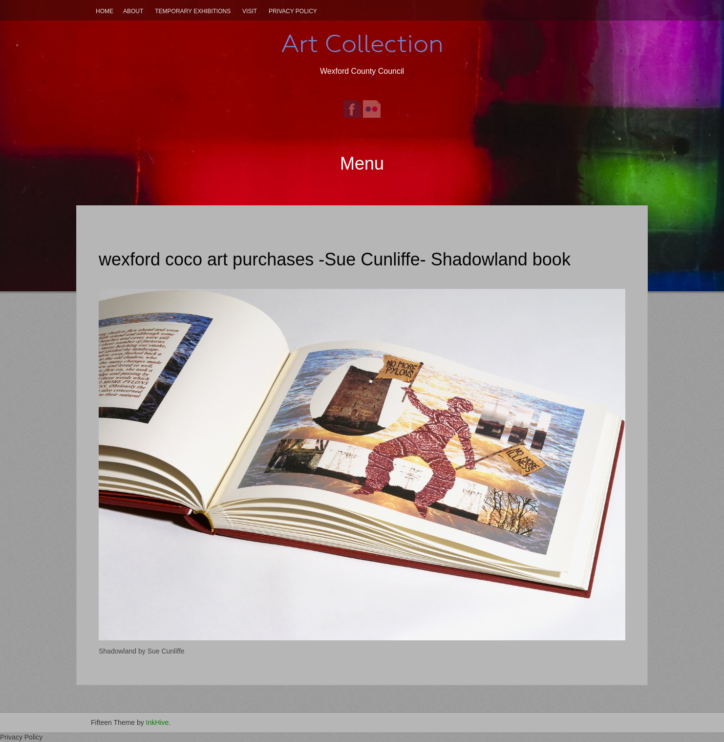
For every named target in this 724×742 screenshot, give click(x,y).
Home (104, 11)
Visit (249, 11)
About (133, 11)
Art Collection (362, 43)
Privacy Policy (293, 11)
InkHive (157, 722)
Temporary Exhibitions (193, 11)
